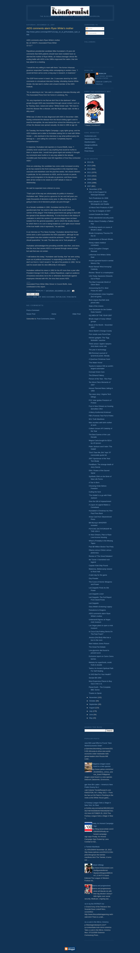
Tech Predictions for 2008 (98, 198)
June (91, 715)
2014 (89, 162)
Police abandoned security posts (101, 218)
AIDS (35, 297)
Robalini (102, 73)
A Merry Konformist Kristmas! (100, 412)
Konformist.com (90, 136)
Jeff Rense (89, 148)
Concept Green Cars (97, 372)
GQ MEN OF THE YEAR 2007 (100, 315)
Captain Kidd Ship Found (98, 566)
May (91, 718)
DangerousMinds (91, 145)
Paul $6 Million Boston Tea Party (101, 547)
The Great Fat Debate (97, 647)
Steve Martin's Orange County (100, 331)
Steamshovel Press (92, 139)
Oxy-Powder (93, 578)
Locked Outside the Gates (99, 214)
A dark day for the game (98, 575)
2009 (89, 179)
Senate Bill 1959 (95, 678)
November (93, 697)
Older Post (76, 314)
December (93, 189)
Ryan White (71, 297)
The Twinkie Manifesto (91, 847)
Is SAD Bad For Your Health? (100, 674)
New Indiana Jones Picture (99, 644)
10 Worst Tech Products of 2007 (101, 207)
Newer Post (31, 314)
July (91, 711)
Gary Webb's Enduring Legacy (100, 607)
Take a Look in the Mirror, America (96, 922)
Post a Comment (33, 310)
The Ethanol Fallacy (96, 375)
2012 (89, 169)
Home (54, 314)
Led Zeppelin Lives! (96, 594)
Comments (91, 33)
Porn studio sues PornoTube (99, 334)
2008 (89, 183)
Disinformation (90, 142)
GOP (39, 297)
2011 (89, 172)
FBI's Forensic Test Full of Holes (101, 416)
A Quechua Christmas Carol (99, 359)
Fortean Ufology (97, 865)
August (92, 708)
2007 (89, 186)
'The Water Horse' (95, 363)
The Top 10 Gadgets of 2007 (100, 211)
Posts (89, 29)
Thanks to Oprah (95, 693)
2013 (89, 166)
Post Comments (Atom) (46, 319)
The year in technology (97, 350)
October (92, 701)
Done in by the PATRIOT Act (93, 904)
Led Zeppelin (94, 603)
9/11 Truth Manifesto (97, 419)
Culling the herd (95, 492)
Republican (61, 297)
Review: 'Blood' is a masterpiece (101, 273)
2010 (89, 176)
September (93, 704)
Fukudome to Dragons (97, 610)
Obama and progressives (101, 886)
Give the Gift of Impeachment (100, 501)
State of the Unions (96, 306)
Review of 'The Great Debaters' (101, 556)
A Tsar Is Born (94, 482)
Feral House (89, 151)
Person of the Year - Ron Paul (100, 379)
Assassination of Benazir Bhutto (101, 239)
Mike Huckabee (48, 297)
